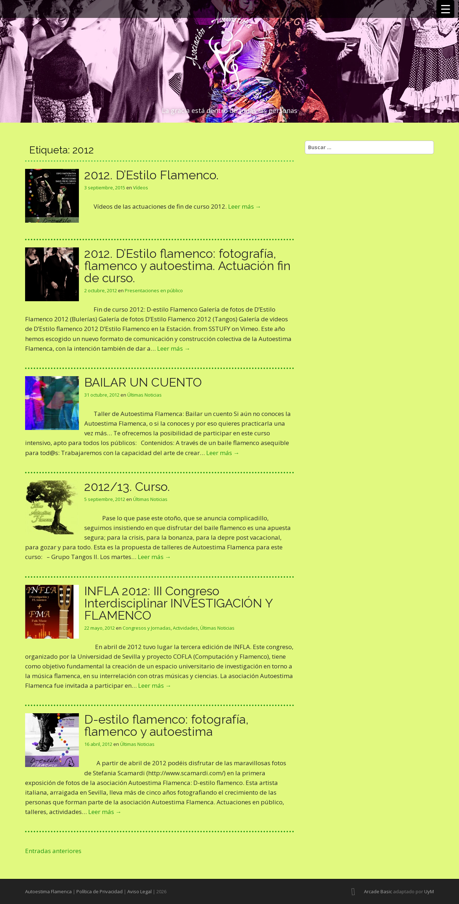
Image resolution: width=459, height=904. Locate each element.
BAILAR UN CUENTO (143, 382)
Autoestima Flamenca (48, 891)
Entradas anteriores (53, 851)
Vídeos (140, 187)
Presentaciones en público (154, 290)
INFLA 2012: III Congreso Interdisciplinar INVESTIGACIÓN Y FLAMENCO (178, 603)
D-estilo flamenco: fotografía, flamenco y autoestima (166, 725)
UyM (429, 891)
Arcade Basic (378, 891)
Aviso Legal (139, 891)
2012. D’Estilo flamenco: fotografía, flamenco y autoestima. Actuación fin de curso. (187, 265)
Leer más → (244, 206)
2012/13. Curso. (127, 486)
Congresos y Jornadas (147, 628)
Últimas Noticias (144, 395)
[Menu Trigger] (445, 9)
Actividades (185, 628)
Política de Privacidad (99, 891)
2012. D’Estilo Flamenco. (151, 175)
